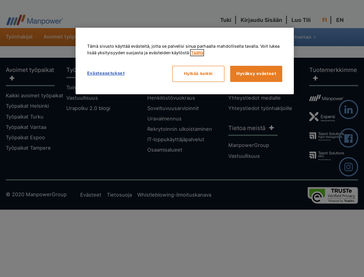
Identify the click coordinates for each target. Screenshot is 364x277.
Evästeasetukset (106, 73)
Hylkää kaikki (198, 73)
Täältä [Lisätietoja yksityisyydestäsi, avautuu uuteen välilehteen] (197, 52)
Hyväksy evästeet (256, 73)
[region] (185, 61)
